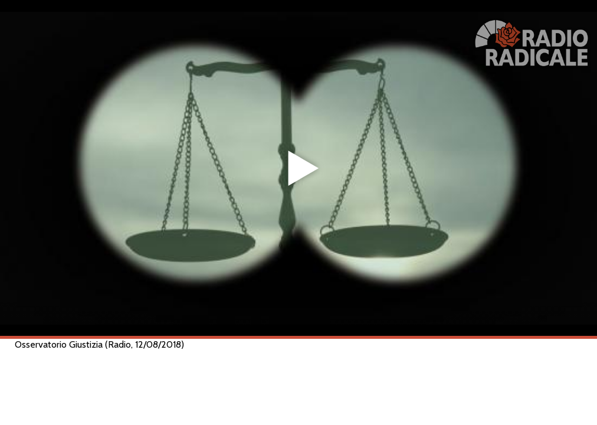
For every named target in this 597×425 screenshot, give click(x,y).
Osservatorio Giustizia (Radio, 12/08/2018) (99, 344)
